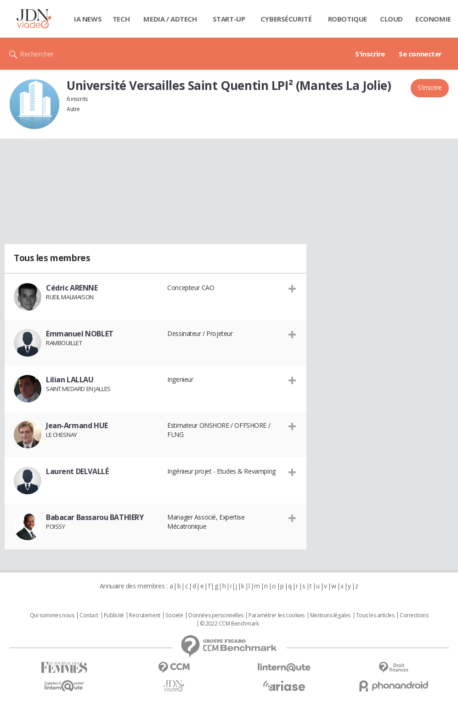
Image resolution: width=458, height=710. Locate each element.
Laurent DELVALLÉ (77, 471)
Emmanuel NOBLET (79, 334)
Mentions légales (330, 615)
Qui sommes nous (52, 615)
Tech (121, 18)
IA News (88, 18)
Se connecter (420, 53)
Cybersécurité (286, 18)
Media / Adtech (170, 18)
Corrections (414, 615)
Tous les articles (375, 615)
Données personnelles (215, 615)
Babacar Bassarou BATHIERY (95, 517)
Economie (433, 18)
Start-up (229, 18)
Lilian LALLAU (70, 380)
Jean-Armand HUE (77, 425)
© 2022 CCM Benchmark (229, 624)
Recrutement (144, 615)
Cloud (391, 18)
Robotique (347, 18)
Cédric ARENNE (72, 288)
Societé (174, 615)
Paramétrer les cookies (277, 615)
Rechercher (37, 53)
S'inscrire (370, 53)
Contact (88, 615)
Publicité (114, 615)
